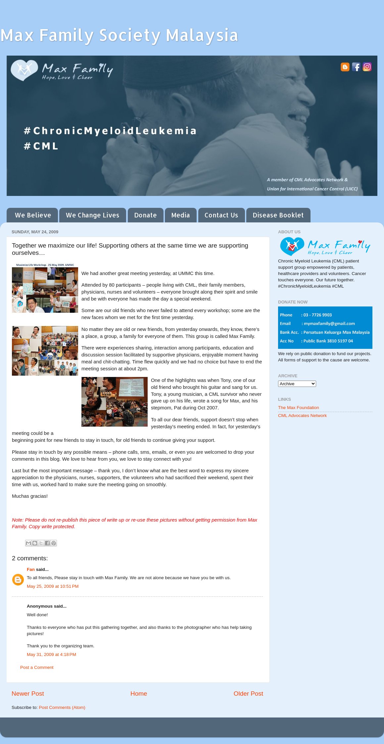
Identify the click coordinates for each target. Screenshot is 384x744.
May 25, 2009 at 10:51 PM (52, 586)
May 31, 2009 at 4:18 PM (51, 654)
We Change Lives (93, 215)
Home (138, 693)
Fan (31, 569)
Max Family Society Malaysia (119, 34)
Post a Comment (37, 667)
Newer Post (28, 693)
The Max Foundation (298, 407)
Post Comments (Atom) (62, 707)
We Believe (33, 215)
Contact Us (221, 215)
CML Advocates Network (302, 415)
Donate (145, 215)
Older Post (248, 693)
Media (180, 215)
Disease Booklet (278, 215)
